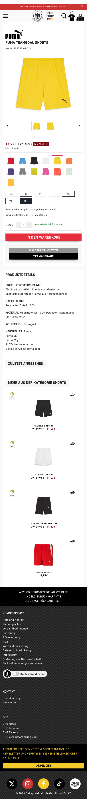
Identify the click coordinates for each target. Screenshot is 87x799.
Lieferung (9, 633)
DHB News (9, 723)
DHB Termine (11, 728)
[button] (5, 16)
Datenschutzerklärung (17, 650)
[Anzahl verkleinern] (18, 225)
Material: (12, 312)
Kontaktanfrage (12, 698)
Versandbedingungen (16, 628)
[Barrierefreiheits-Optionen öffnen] (7, 673)
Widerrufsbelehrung (15, 646)
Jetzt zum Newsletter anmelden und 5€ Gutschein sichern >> (43, 7)
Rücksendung (11, 637)
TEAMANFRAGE (43, 256)
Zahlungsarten (12, 624)
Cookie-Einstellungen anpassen (22, 663)
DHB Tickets (10, 732)
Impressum (10, 654)
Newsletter (9, 702)
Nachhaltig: (14, 301)
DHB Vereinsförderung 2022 (20, 736)
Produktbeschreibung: (23, 285)
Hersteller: (14, 331)
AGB (5, 641)
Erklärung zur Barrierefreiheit (22, 659)
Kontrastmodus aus (32, 674)
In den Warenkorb (44, 237)
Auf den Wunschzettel (43, 250)
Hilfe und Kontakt (13, 619)
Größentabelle (39, 214)
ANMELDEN (43, 765)
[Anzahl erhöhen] (29, 225)
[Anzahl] (24, 225)
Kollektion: (14, 324)
